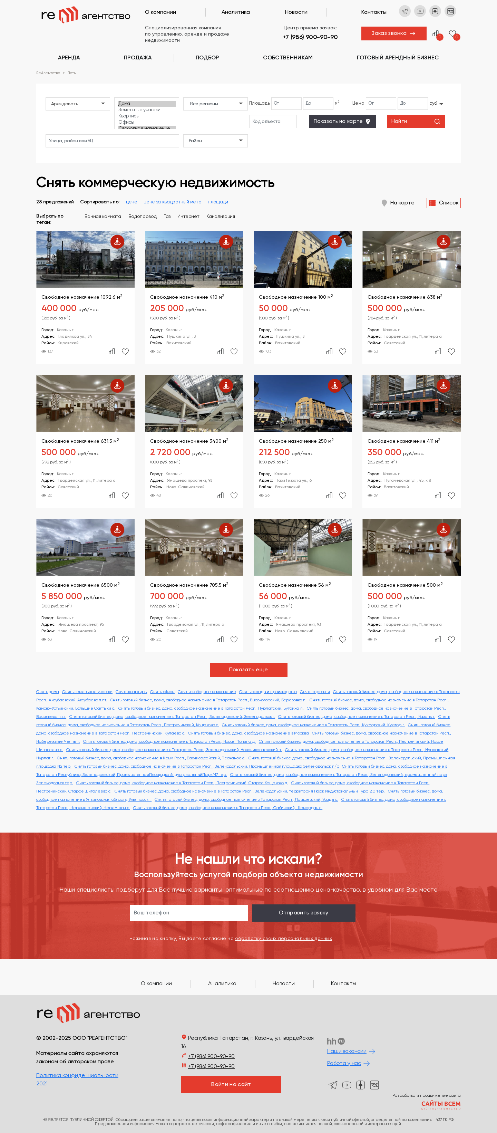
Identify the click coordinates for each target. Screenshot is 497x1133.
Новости (296, 12)
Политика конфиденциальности (77, 1075)
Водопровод (142, 216)
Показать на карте (342, 121)
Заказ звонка (389, 33)
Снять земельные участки (87, 692)
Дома (146, 104)
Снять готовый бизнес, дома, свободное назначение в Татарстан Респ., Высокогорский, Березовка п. (208, 700)
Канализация (220, 216)
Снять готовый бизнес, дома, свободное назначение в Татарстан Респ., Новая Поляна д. (169, 742)
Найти (416, 121)
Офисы (146, 122)
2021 (41, 1084)
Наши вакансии (347, 1051)
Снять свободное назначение (207, 692)
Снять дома (47, 692)
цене (131, 202)
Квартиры (146, 116)
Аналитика (236, 12)
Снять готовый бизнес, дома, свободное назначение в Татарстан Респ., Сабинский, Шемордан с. (227, 808)
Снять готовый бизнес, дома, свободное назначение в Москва (248, 733)
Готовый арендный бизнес (398, 58)
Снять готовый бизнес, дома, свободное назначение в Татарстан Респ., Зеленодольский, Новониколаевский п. (174, 750)
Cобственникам (288, 58)
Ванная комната (103, 216)
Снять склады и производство (268, 692)
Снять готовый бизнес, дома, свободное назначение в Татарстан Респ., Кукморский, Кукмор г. (313, 725)
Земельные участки (146, 110)
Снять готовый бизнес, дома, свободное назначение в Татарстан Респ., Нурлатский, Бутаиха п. (211, 709)
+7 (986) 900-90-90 (310, 37)
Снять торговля (315, 692)
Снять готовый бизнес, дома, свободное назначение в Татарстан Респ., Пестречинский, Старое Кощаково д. (182, 783)
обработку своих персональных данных (283, 938)
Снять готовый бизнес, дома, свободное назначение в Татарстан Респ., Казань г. (356, 717)
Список (444, 203)
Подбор (207, 58)
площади (218, 202)
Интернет (188, 216)
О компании (160, 12)
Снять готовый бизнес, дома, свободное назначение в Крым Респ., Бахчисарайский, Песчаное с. (151, 758)
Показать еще (248, 670)
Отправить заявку (303, 913)
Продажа (138, 58)
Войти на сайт (231, 1084)
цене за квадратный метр (172, 202)
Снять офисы (162, 692)
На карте (398, 203)
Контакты (374, 12)
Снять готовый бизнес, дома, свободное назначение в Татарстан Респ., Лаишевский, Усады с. (246, 800)
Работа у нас (344, 1063)
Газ (167, 216)
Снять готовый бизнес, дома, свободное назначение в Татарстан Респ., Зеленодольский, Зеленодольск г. (172, 717)
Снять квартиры (131, 692)
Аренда (69, 58)
